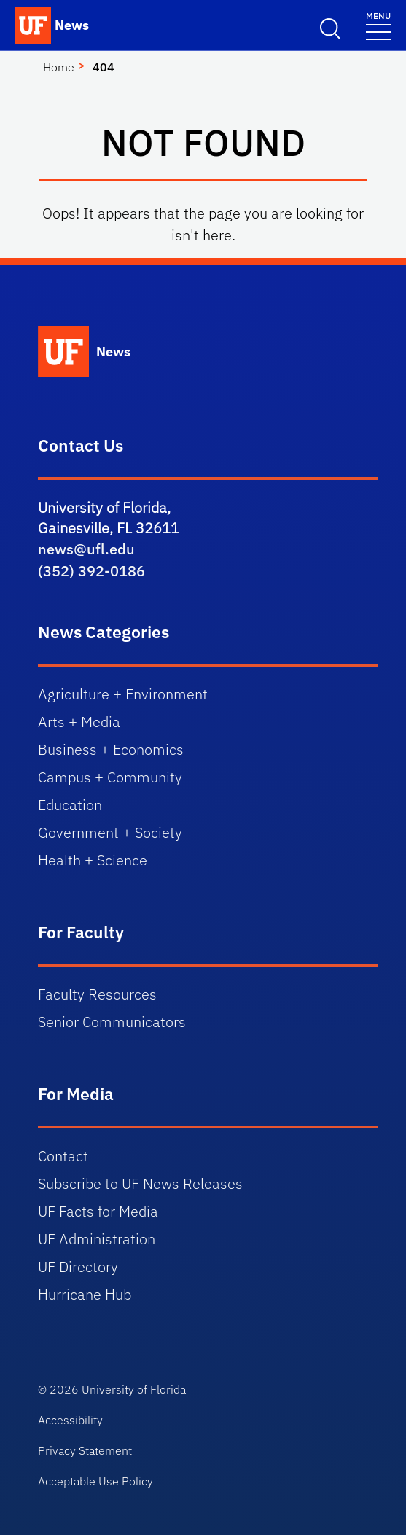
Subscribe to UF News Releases (140, 1183)
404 (103, 67)
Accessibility (70, 1420)
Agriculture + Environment (123, 694)
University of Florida (134, 1389)
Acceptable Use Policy (95, 1481)
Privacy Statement (85, 1450)
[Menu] (378, 25)
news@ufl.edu (86, 549)
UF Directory (78, 1266)
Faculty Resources (97, 994)
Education (70, 804)
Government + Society (110, 832)
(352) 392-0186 (91, 571)
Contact (63, 1156)
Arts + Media (79, 721)
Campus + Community (110, 777)
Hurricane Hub (84, 1294)
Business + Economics (111, 749)
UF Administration (96, 1239)
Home (58, 67)
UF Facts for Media (98, 1211)
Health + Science (92, 860)
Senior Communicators (112, 1022)
